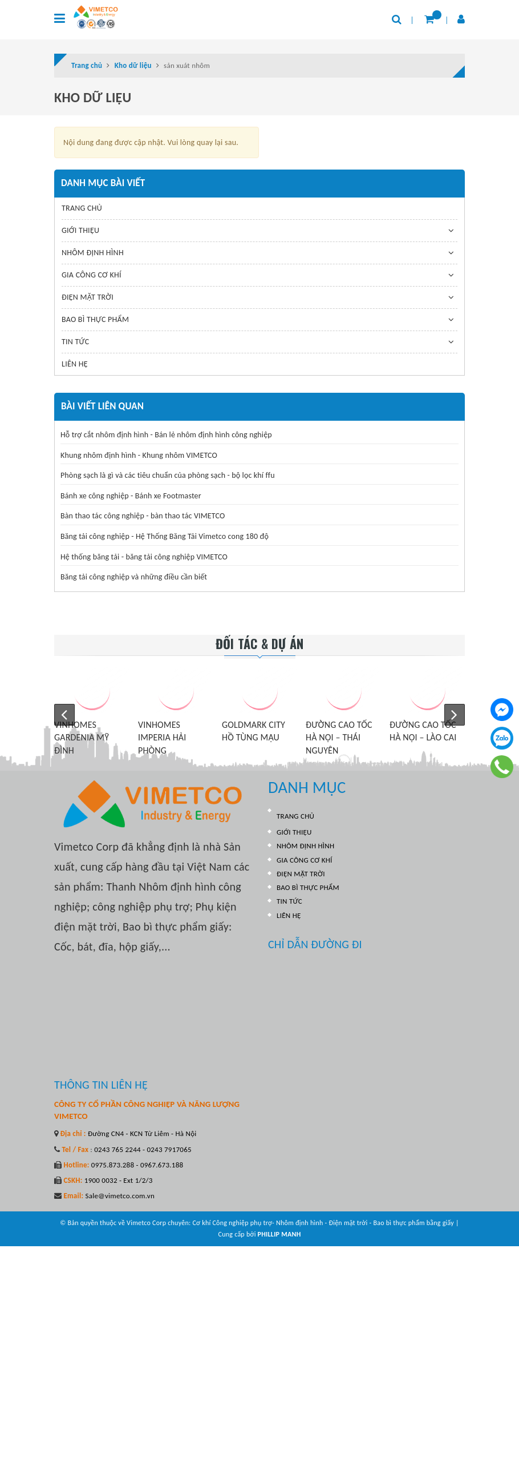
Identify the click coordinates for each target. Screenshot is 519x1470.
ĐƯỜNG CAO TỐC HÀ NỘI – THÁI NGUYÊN (339, 737)
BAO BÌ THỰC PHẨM (95, 319)
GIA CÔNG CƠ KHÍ (91, 275)
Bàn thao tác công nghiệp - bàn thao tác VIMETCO (142, 516)
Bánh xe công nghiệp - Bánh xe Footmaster (130, 496)
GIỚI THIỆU (80, 230)
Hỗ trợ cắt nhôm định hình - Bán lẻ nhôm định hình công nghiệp (166, 435)
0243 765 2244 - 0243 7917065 (142, 1149)
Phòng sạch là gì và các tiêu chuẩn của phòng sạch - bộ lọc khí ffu (167, 475)
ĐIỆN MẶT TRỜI (87, 297)
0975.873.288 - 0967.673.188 (137, 1165)
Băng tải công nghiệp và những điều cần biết (133, 577)
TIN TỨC (75, 342)
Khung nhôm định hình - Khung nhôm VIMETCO (138, 455)
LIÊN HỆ (75, 364)
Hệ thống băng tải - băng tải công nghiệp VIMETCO (144, 557)
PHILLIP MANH (279, 1234)
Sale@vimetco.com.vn (120, 1195)
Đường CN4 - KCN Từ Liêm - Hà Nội (141, 1133)
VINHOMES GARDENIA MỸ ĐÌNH (81, 737)
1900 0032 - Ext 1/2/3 (118, 1180)
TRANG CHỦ (82, 208)
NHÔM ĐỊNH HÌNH (93, 252)
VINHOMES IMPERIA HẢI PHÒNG (162, 737)
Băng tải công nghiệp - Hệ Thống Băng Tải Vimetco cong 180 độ (164, 536)
